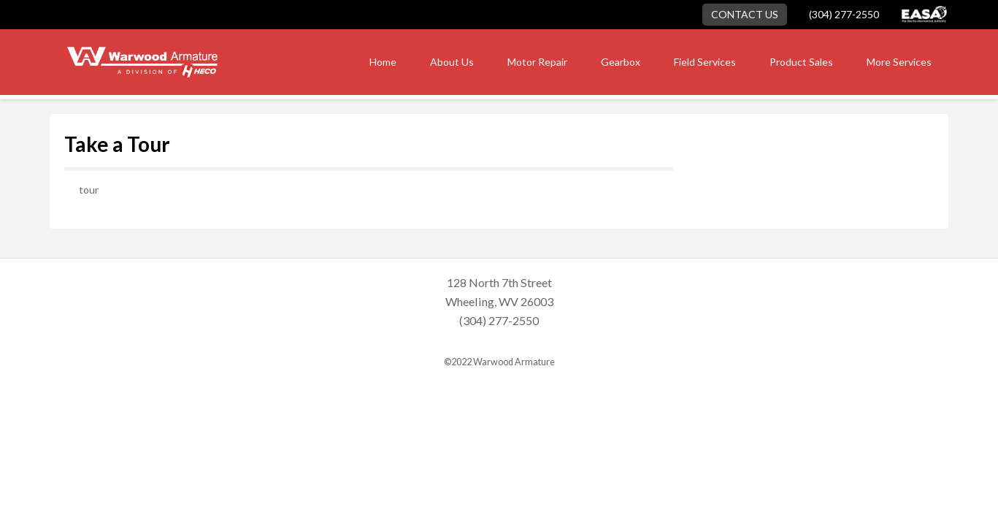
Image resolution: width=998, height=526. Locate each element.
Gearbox (620, 62)
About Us (452, 62)
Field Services (705, 62)
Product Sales (801, 62)
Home (382, 62)
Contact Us (744, 14)
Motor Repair (537, 62)
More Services (899, 62)
